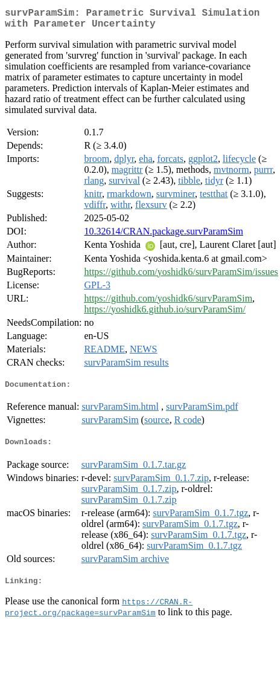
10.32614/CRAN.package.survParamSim (163, 236)
